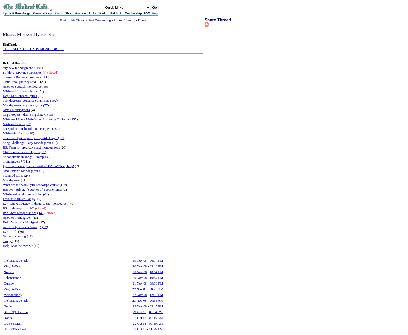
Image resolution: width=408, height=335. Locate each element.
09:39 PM (156, 283)
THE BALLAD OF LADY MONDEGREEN (33, 49)
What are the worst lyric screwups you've (31, 185)
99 (28, 124)
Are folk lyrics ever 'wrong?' (22, 227)
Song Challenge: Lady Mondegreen (27, 143)
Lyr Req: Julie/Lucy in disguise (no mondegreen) (36, 203)
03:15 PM (156, 306)
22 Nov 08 (139, 289)
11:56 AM (156, 329)
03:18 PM (156, 266)
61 (43, 152)
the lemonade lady (16, 260)
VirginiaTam (12, 266)
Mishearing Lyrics (15, 133)
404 (39, 68)
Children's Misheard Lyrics (21, 152)
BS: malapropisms (15, 208)
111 (26, 161)
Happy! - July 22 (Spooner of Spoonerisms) (32, 189)
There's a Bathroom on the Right (25, 77)
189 (56, 129)
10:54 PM (156, 272)
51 (41, 91)
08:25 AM (156, 289)
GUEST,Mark (13, 323)
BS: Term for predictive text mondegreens (31, 147)
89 (62, 138)
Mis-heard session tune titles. (22, 194)
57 (46, 105)
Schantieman (12, 278)
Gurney (9, 283)
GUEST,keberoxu (16, 312)
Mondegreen (11, 180)
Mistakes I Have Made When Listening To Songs (36, 119)
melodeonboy (13, 295)
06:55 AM (156, 300)
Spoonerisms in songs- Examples (25, 157)
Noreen (9, 272)
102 (53, 100)
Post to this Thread (73, 20)
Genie (8, 306)
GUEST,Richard (15, 329)
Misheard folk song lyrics (20, 91)
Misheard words (14, 124)
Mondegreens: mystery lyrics (22, 105)
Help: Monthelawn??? (18, 246)
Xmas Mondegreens (16, 110)
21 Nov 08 (139, 283)
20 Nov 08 (139, 266)
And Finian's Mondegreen (20, 171)
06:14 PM (156, 260)
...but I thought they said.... (21, 82)
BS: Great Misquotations (19, 213)
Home (142, 20)
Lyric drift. (10, 232)
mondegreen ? (12, 161)
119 (63, 185)
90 (31, 208)
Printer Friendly (124, 20)
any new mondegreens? (19, 68)
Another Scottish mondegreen (23, 86)
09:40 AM (156, 323)
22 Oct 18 (139, 318)
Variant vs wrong (14, 236)
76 (51, 157)
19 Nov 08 (139, 260)
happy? (8, 241)
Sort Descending (99, 20)
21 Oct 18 (139, 312)
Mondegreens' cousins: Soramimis (26, 100)
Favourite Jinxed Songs (19, 199)
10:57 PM (156, 278)
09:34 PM (156, 312)
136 (51, 115)
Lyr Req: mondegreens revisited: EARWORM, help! (38, 166)
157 (74, 119)
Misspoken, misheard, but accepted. (27, 129)
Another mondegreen (17, 218)
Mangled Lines (13, 175)
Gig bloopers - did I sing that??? (25, 115)
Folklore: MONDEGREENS (22, 72)
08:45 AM (156, 318)
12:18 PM (156, 295)
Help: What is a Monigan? (21, 222)
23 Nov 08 (139, 300)
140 (41, 213)
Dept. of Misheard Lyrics (20, 96)
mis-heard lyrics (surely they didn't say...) (31, 138)
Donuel (9, 318)
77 (45, 227)
